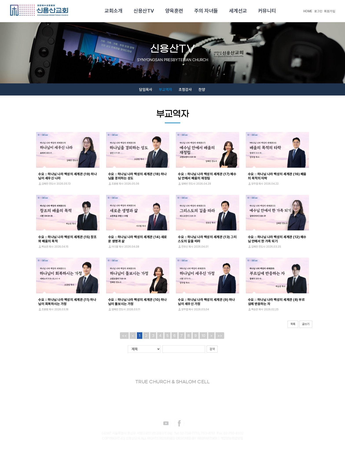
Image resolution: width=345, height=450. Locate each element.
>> (219, 335)
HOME (307, 11)
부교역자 (165, 89)
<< (124, 335)
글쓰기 (305, 324)
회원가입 (329, 11)
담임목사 (145, 89)
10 (203, 335)
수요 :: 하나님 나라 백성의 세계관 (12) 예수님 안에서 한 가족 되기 (277, 239)
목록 (292, 324)
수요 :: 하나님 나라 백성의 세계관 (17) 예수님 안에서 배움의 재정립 (207, 176)
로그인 (318, 11)
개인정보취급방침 (231, 439)
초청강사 (185, 89)
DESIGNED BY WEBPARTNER (196, 439)
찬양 (201, 89)
